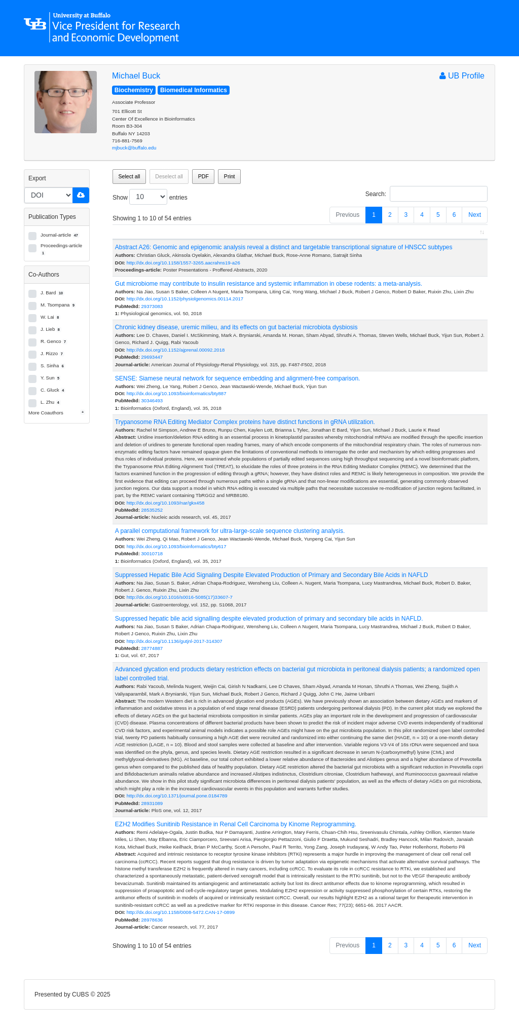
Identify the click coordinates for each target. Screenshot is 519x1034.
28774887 (152, 648)
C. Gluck (53, 390)
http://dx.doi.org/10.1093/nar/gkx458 (166, 503)
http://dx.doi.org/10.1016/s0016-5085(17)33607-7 (180, 597)
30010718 (152, 553)
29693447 (152, 357)
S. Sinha (53, 366)
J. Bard (52, 293)
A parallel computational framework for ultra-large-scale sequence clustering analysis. (230, 530)
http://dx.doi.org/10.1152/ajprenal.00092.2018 (176, 350)
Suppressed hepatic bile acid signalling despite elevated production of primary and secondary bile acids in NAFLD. (269, 618)
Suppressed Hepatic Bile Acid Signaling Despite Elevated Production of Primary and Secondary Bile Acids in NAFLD (271, 575)
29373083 (152, 306)
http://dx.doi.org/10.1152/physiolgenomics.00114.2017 (185, 298)
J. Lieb (51, 329)
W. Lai (50, 317)
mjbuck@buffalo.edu (134, 147)
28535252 (152, 510)
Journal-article (60, 235)
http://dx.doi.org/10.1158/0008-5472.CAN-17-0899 (181, 912)
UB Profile (462, 75)
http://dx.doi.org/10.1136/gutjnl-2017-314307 (175, 641)
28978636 (152, 920)
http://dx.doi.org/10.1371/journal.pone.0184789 (177, 795)
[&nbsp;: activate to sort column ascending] (300, 232)
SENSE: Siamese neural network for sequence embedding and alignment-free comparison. (237, 378)
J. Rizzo (52, 354)
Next (474, 214)
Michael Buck (136, 75)
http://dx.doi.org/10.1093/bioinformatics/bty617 (177, 546)
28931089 (152, 803)
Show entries (150, 197)
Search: (426, 194)
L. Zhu (51, 402)
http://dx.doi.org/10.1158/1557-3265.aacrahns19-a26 (183, 262)
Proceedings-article (61, 249)
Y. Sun (51, 378)
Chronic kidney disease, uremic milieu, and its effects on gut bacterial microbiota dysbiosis (236, 327)
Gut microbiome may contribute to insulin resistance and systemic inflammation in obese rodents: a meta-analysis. (268, 283)
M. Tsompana (58, 305)
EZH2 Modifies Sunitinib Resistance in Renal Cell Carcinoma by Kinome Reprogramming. (235, 824)
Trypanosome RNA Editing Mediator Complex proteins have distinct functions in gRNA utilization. (245, 422)
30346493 (152, 400)
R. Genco (54, 341)
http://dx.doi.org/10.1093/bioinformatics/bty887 (177, 393)
